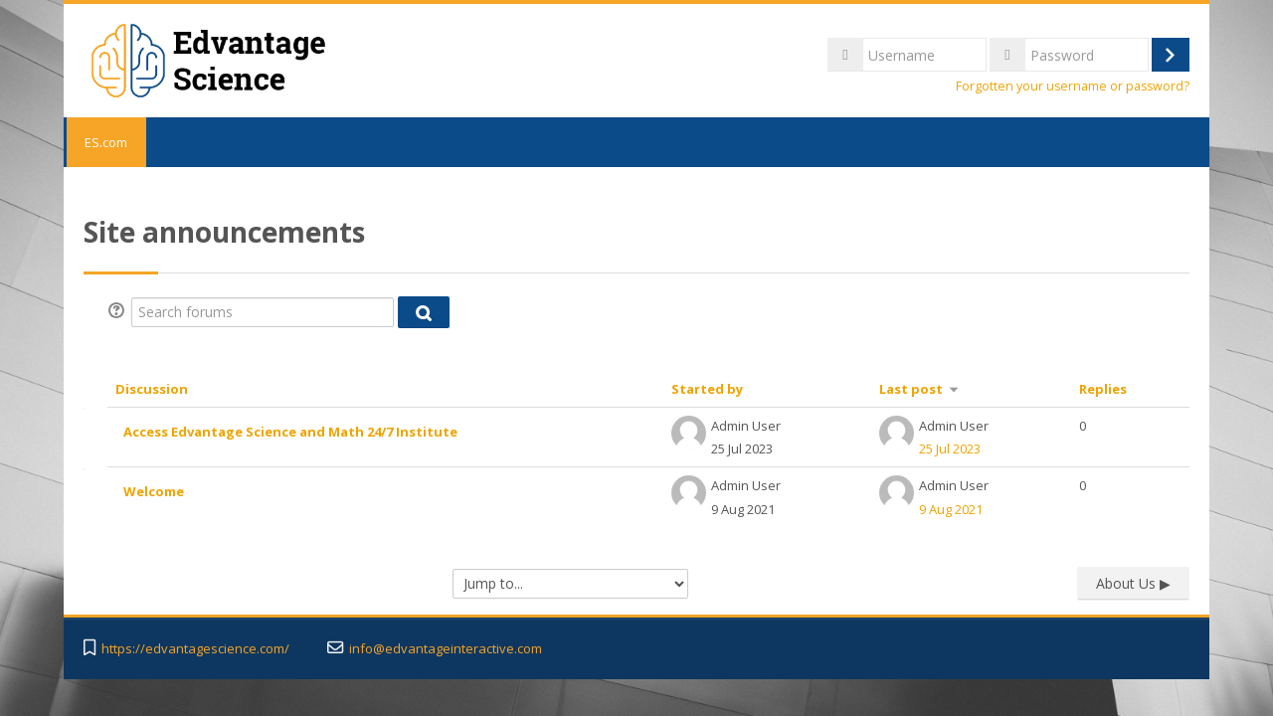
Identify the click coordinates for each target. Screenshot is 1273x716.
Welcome (153, 491)
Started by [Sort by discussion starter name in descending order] (707, 389)
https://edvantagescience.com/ (195, 648)
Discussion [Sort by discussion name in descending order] (151, 389)
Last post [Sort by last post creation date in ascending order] (911, 389)
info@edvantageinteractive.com (445, 648)
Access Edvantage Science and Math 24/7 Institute (290, 432)
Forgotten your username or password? (1072, 86)
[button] (119, 312)
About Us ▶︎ (1133, 583)
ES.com (105, 142)
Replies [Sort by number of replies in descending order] (1103, 389)
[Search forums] (262, 312)
